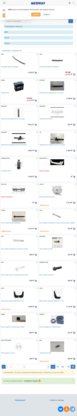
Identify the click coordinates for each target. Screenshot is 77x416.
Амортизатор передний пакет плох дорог (14, 145)
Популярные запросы (13, 26)
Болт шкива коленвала (47, 275)
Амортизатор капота (46, 119)
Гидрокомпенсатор (45, 353)
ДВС (6, 32)
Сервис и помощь (57, 400)
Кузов (6, 38)
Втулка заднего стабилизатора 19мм (12, 327)
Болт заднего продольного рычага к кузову (14, 249)
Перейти (36, 14)
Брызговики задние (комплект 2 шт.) (12, 301)
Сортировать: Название (12, 51)
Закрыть (46, 14)
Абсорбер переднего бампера (49, 67)
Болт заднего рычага (46, 249)
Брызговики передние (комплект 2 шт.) (52, 301)
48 (58, 367)
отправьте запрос (32, 381)
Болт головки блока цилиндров (11, 223)
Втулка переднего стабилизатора (50, 327)
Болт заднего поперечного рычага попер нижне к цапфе (57, 223)
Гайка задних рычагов (8, 353)
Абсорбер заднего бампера (9, 67)
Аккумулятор (5, 93)
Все (62, 367)
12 (24, 367)
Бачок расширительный (47, 197)
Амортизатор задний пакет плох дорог (52, 93)
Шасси (7, 43)
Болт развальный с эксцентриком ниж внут (14, 275)
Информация (20, 400)
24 (53, 367)
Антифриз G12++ (6, 171)
